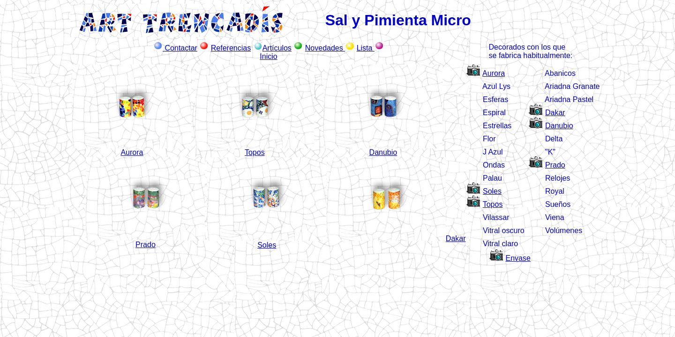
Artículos (277, 48)
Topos (493, 204)
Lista (366, 48)
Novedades (325, 48)
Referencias (231, 48)
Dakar (555, 113)
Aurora (493, 73)
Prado (555, 165)
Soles (492, 191)
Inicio (268, 56)
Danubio (559, 126)
